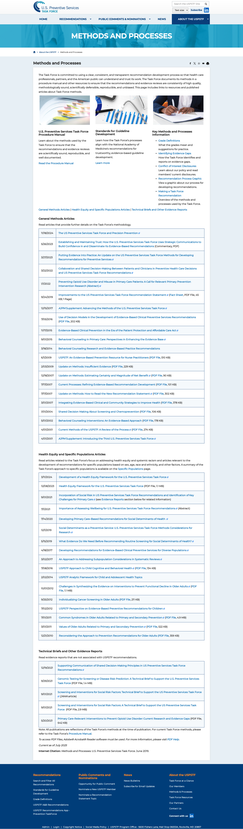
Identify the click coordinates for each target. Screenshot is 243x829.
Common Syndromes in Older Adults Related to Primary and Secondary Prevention (110, 617)
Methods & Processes (180, 791)
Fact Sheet (176, 294)
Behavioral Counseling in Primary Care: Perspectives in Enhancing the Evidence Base (110, 339)
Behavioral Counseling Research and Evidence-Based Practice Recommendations (109, 348)
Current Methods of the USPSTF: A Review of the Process (93, 429)
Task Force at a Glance (181, 780)
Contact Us (175, 808)
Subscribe (196, 10)
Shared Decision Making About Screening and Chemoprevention (98, 411)
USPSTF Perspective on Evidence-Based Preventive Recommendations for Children (111, 608)
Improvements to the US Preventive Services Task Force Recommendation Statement (112, 294)
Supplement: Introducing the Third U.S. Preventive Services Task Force (106, 438)
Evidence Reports (113, 499)
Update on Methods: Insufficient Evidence (84, 366)
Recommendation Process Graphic (180, 178)
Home (43, 19)
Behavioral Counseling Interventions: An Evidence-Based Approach (100, 420)
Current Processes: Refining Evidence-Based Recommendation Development (106, 384)
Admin (45, 827)
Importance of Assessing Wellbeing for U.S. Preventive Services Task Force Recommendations (117, 508)
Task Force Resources (181, 797)
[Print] (207, 63)
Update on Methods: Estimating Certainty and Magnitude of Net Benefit (103, 375)
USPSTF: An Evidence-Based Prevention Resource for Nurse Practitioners (103, 357)
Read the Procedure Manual (56, 163)
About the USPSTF (191, 19)
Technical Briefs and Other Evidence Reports (159, 209)
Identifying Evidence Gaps (174, 153)
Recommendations (72, 19)
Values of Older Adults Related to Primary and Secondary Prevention (101, 626)
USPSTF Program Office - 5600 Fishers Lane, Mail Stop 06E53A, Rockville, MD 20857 (155, 827)
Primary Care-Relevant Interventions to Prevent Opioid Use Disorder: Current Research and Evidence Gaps (124, 718)
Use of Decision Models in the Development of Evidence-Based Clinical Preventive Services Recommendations (127, 317)
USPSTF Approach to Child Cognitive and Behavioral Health (95, 568)
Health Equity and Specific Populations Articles (101, 209)
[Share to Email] (203, 63)
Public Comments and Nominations (94, 776)
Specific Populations (130, 468)
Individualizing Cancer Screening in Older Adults (89, 599)
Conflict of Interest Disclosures (177, 166)
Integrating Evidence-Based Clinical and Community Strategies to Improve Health (109, 402)
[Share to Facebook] (190, 63)
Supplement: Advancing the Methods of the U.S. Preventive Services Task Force (111, 308)
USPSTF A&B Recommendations (50, 804)
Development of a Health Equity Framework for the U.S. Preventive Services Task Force (112, 477)
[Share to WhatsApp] (199, 63)
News (162, 19)
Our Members (176, 786)
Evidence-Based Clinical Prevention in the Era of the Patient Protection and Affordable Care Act (117, 330)
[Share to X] (194, 63)
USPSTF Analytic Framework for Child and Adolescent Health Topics (100, 577)
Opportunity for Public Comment (97, 783)
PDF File (64, 321)
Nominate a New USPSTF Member (97, 789)
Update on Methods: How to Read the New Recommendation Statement (104, 393)
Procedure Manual (80, 733)
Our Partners (176, 803)
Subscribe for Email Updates (139, 786)
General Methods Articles (54, 209)
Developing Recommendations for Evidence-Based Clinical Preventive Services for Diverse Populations (122, 550)
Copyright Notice (72, 827)
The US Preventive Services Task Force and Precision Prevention (98, 233)
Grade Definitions (169, 140)
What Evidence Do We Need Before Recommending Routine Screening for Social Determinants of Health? (125, 541)
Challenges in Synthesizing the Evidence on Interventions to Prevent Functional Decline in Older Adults (123, 586)
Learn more (102, 163)
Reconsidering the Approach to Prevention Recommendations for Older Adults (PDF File (114, 635)
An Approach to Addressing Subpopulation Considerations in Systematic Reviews (109, 559)
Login (56, 827)
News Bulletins (132, 780)
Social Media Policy (96, 827)
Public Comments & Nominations (122, 19)
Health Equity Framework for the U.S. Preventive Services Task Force (101, 486)
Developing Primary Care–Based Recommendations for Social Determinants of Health (112, 519)
